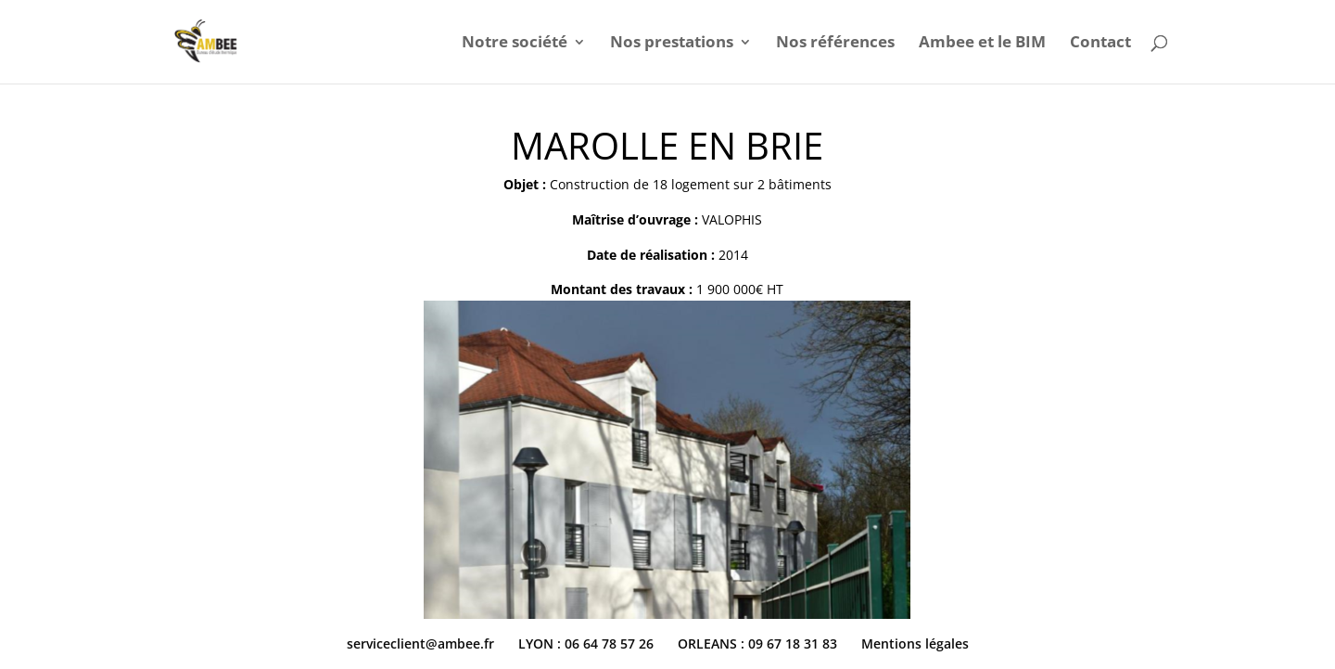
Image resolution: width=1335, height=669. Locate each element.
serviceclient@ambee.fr (420, 643)
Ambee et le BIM (982, 43)
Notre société (514, 43)
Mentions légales (915, 643)
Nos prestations (671, 43)
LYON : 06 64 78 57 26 (586, 643)
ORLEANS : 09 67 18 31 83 (757, 643)
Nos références (835, 43)
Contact (1100, 43)
